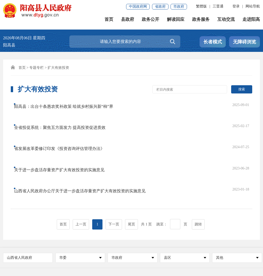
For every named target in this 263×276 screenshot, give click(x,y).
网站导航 (253, 6)
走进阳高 (251, 20)
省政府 (160, 6)
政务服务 (201, 20)
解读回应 (175, 20)
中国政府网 (138, 6)
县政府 (127, 20)
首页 (109, 20)
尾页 (131, 170)
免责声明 (13, 241)
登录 (236, 6)
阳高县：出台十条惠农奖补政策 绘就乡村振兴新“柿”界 (68, 104)
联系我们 (36, 241)
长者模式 (212, 41)
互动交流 (226, 20)
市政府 (178, 6)
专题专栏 (36, 68)
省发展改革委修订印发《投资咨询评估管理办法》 (64, 124)
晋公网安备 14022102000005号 (167, 258)
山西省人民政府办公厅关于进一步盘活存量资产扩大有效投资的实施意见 (84, 145)
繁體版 (201, 6)
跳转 (198, 170)
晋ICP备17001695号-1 (69, 258)
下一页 (113, 170)
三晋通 (218, 6)
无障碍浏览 (244, 41)
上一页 (81, 170)
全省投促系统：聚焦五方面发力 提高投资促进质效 (64, 114)
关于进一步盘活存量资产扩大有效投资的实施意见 (64, 135)
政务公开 (150, 20)
